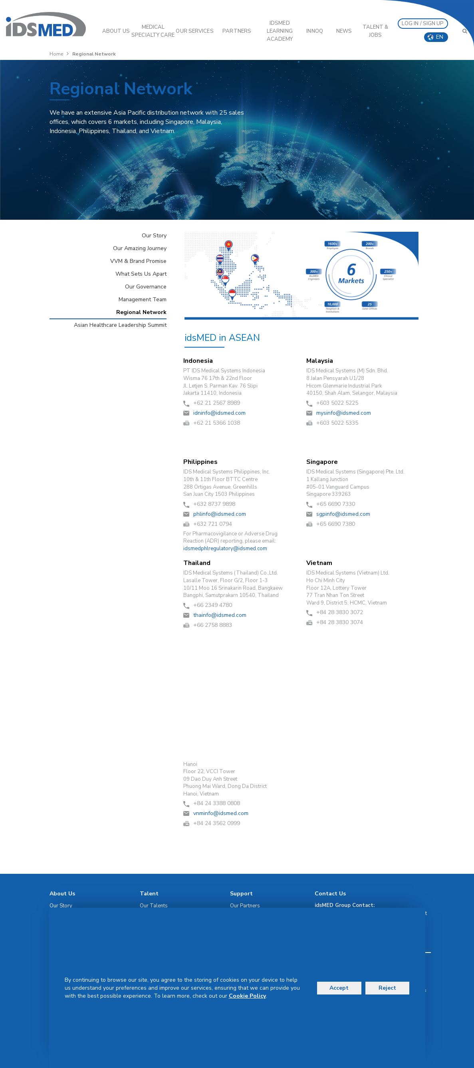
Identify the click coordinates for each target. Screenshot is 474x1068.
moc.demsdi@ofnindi (219, 413)
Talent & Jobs (376, 31)
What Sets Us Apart (141, 274)
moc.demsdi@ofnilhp (219, 514)
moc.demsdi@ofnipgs (343, 514)
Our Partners (245, 905)
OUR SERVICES (194, 31)
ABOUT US (116, 31)
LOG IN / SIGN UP (423, 23)
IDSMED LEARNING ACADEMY (280, 31)
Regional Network (141, 312)
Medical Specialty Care (153, 31)
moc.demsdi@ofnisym (343, 413)
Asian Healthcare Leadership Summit (120, 325)
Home (56, 54)
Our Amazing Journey (140, 248)
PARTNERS (236, 31)
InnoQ (314, 31)
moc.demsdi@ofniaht (219, 615)
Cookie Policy (247, 996)
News (344, 31)
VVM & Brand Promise (138, 261)
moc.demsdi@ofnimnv (220, 813)
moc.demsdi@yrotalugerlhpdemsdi (225, 548)
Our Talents (154, 905)
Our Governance (146, 286)
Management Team (143, 299)
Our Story (154, 235)
